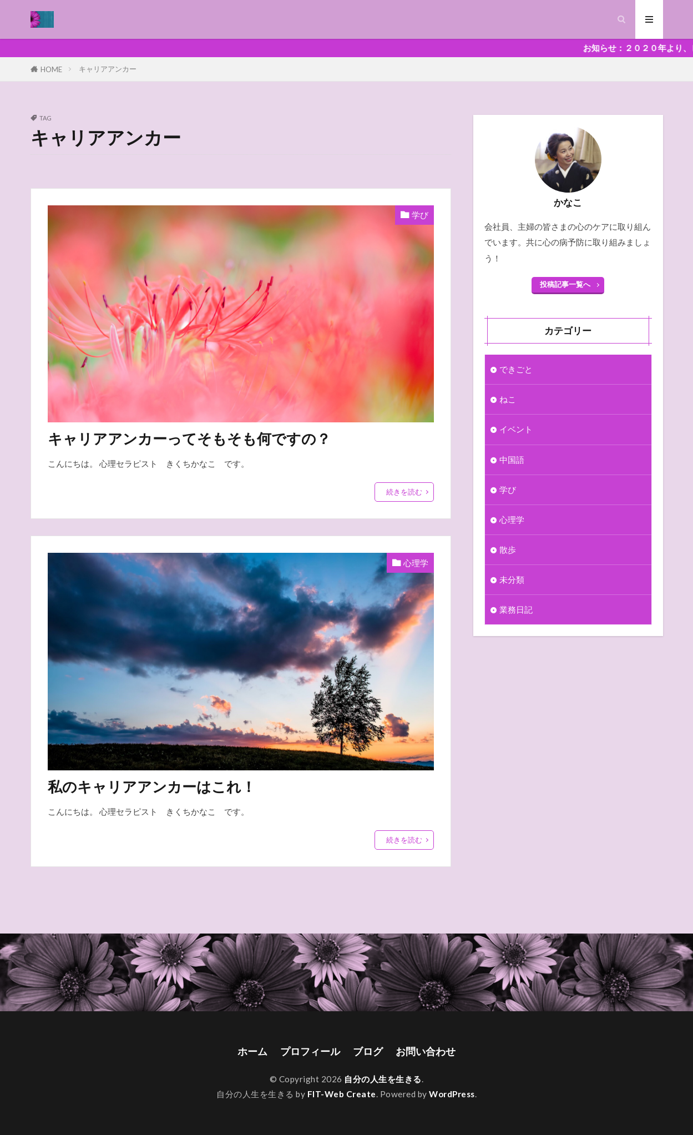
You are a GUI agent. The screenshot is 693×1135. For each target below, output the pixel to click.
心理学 (415, 563)
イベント (516, 429)
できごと (516, 369)
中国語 (511, 460)
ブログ (368, 1051)
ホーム (252, 1051)
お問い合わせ (426, 1051)
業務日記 (516, 609)
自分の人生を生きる (383, 1079)
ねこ (507, 399)
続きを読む (404, 491)
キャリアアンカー (107, 68)
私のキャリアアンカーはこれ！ (152, 786)
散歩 (507, 549)
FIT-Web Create (341, 1094)
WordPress (452, 1094)
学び (420, 215)
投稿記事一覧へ (565, 284)
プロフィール (310, 1051)
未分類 (511, 579)
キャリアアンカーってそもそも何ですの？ (189, 438)
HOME (51, 69)
